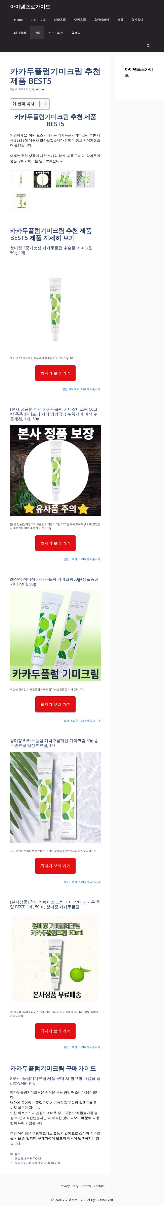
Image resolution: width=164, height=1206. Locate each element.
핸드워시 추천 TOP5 (28, 1158)
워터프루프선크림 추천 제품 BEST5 (37, 1163)
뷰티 (37, 33)
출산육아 (137, 20)
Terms (86, 1186)
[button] (148, 45)
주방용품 (80, 20)
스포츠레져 (55, 33)
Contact (99, 1186)
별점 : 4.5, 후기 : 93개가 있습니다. (81, 389)
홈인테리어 (101, 20)
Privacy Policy (69, 1186)
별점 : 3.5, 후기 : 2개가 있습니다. (82, 720)
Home (18, 20)
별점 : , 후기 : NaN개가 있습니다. (82, 559)
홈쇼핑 (75, 33)
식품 (120, 20)
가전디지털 (38, 20)
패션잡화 (20, 33)
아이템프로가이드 (30, 6)
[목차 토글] (40, 104)
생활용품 (60, 20)
